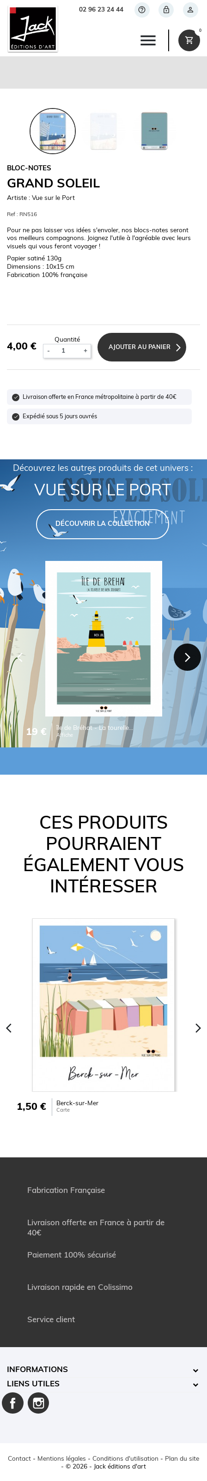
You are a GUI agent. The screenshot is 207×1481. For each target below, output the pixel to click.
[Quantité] (66, 351)
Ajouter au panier (139, 347)
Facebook (13, 1403)
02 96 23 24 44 (101, 10)
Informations (37, 1370)
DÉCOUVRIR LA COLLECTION (102, 524)
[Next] (187, 657)
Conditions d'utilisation (125, 1459)
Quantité (67, 340)
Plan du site (182, 1459)
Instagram (38, 1403)
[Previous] (20, 657)
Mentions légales (61, 1459)
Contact (19, 1459)
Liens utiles (33, 1384)
